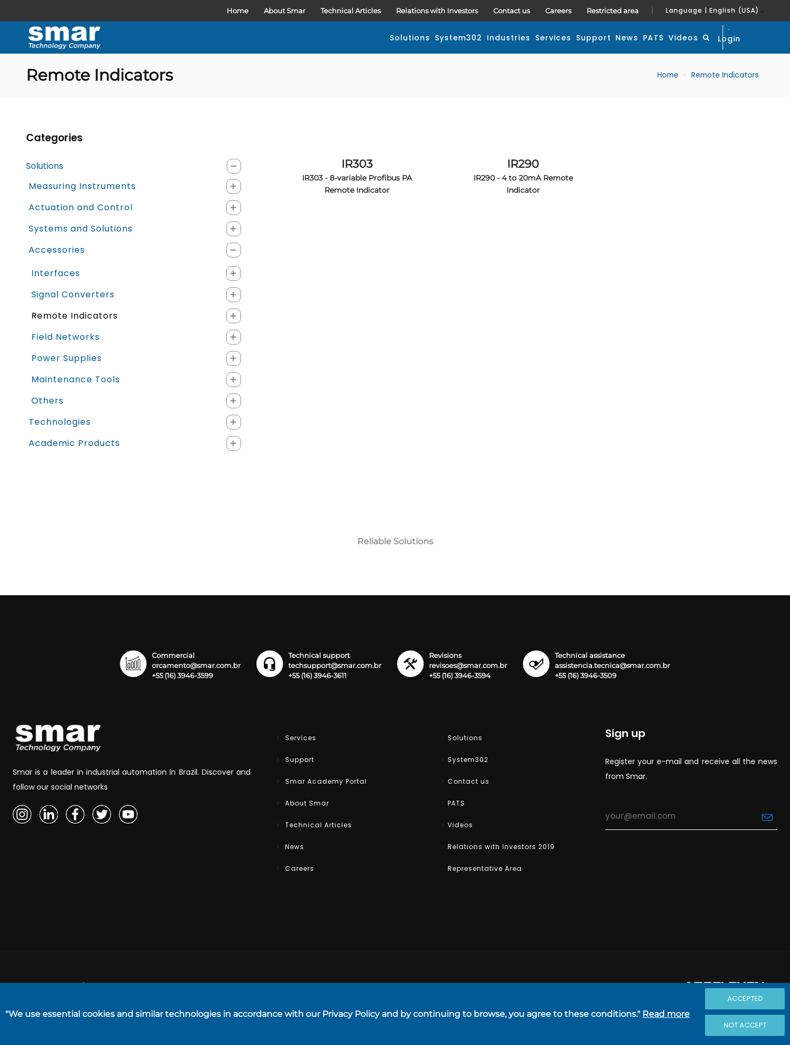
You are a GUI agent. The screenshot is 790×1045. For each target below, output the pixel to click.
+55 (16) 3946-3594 (460, 701)
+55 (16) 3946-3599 (182, 701)
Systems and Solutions (81, 254)
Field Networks (65, 362)
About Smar (284, 10)
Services (445, 50)
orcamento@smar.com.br (196, 691)
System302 (317, 50)
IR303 (357, 201)
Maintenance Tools (75, 404)
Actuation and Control (81, 232)
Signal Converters (73, 319)
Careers (558, 10)
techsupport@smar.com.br (334, 691)
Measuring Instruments (82, 211)
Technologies (60, 447)
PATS (595, 50)
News (552, 50)
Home (237, 10)
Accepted (745, 998)
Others (47, 426)
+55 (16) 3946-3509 (585, 701)
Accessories (57, 275)
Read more (666, 1014)
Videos (642, 50)
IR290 (523, 201)
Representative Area (485, 893)
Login (739, 49)
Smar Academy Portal (325, 806)
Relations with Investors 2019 (501, 871)
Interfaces (55, 298)
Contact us (511, 10)
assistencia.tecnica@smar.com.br (612, 691)
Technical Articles (351, 10)
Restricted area (613, 10)
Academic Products (74, 468)
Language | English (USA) (712, 10)
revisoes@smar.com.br (468, 691)
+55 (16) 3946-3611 (317, 701)
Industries (384, 50)
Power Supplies (66, 383)
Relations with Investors (437, 10)
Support (502, 50)
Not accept (745, 1025)
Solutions (253, 50)
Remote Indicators (725, 100)
